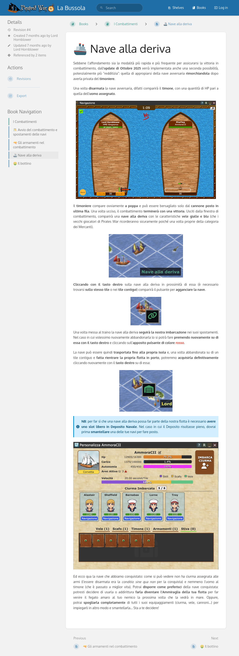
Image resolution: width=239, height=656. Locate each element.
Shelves (176, 8)
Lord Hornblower (26, 49)
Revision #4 (19, 30)
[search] (119, 7)
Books (199, 8)
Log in (221, 8)
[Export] (33, 95)
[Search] (101, 8)
